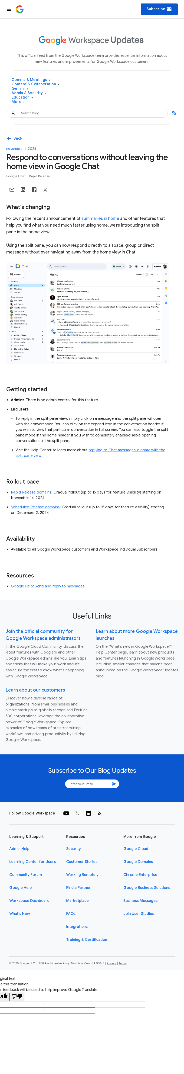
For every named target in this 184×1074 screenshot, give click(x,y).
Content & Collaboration (35, 84)
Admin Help (19, 848)
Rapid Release (39, 176)
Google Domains (138, 861)
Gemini (20, 89)
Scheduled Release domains (35, 507)
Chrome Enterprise (140, 874)
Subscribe (159, 9)
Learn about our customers (35, 690)
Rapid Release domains (31, 492)
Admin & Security (29, 93)
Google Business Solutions (146, 887)
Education (22, 97)
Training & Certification (86, 939)
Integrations (77, 926)
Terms (122, 963)
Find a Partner (78, 887)
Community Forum (25, 874)
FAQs (71, 913)
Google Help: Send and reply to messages (48, 586)
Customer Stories (81, 861)
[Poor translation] (17, 997)
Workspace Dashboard (29, 900)
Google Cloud (135, 848)
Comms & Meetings (31, 80)
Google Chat (16, 176)
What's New (19, 913)
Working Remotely (82, 874)
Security (73, 848)
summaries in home (100, 218)
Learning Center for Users (32, 861)
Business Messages (140, 900)
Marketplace (77, 900)
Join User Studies (138, 913)
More (18, 102)
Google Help (20, 887)
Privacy (111, 963)
